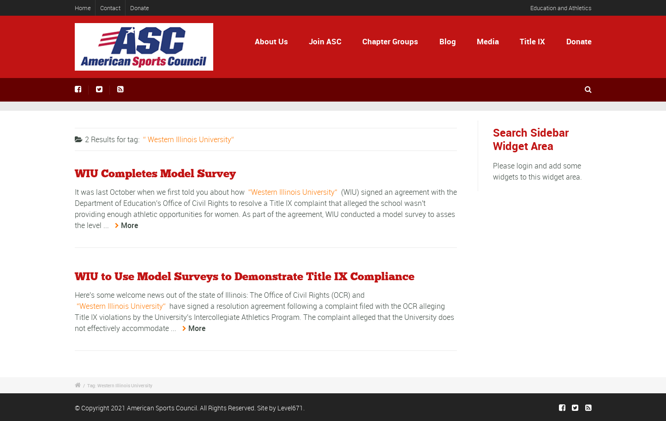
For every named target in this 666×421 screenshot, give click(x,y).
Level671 (290, 407)
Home (83, 8)
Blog (447, 41)
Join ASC (325, 41)
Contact (110, 8)
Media (488, 41)
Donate (139, 8)
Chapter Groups (390, 41)
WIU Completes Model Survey (155, 174)
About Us (271, 41)
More (129, 225)
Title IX (532, 41)
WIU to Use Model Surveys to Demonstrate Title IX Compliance (244, 277)
